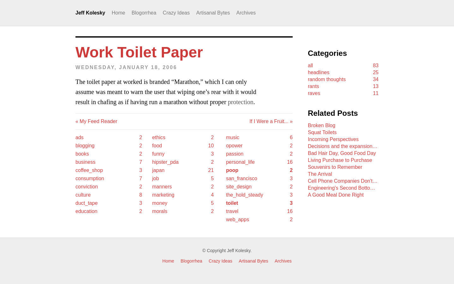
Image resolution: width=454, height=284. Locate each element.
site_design (259, 187)
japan (183, 170)
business (108, 162)
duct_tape (108, 203)
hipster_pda (183, 162)
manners (183, 187)
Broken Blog (321, 125)
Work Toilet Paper (139, 52)
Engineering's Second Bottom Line (343, 188)
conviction (108, 187)
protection (241, 101)
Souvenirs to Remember (335, 167)
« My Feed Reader (96, 121)
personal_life (259, 162)
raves (343, 93)
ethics (183, 137)
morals (183, 211)
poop (259, 170)
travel (259, 211)
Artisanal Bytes (213, 12)
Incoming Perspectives (333, 139)
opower (259, 146)
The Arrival (320, 174)
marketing (183, 195)
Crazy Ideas (176, 12)
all (343, 65)
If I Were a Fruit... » (271, 121)
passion (259, 154)
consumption (108, 178)
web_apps (259, 219)
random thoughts (343, 79)
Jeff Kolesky (90, 12)
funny (183, 154)
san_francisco (259, 178)
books (108, 154)
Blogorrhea (144, 12)
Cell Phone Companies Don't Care (343, 181)
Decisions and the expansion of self (343, 146)
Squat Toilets (322, 132)
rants (343, 86)
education (108, 211)
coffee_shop (108, 170)
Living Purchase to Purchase (340, 160)
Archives (246, 12)
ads (108, 137)
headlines (343, 72)
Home (118, 12)
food (183, 146)
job (183, 178)
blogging (108, 146)
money (183, 203)
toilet (259, 203)
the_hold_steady (259, 195)
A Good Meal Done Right (336, 195)
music (259, 137)
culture (108, 195)
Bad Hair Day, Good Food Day (342, 153)
